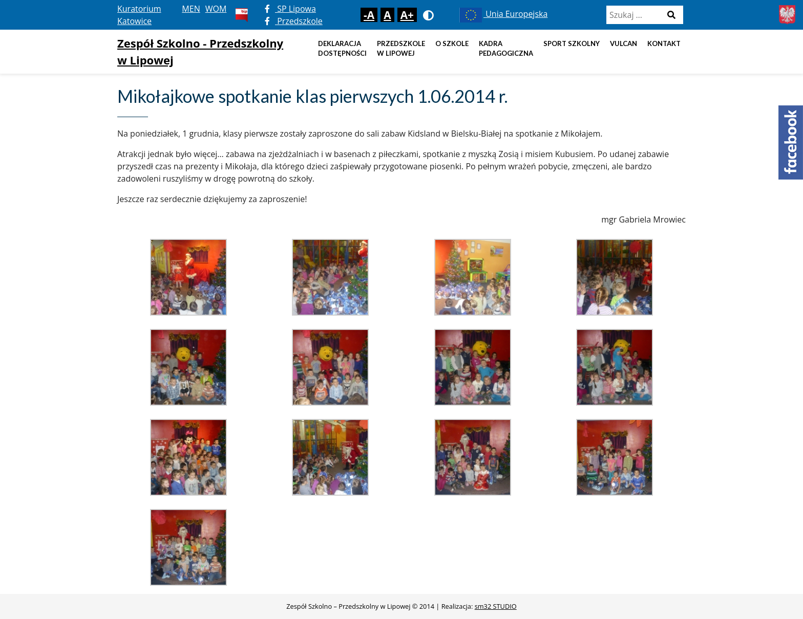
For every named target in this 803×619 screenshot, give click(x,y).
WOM (216, 8)
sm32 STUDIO (496, 606)
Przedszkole (294, 21)
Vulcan (623, 43)
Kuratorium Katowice (139, 15)
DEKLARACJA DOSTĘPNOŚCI (342, 48)
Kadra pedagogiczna (506, 48)
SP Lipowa (290, 8)
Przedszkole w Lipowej (401, 48)
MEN (191, 8)
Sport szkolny (571, 43)
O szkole (452, 43)
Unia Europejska (502, 13)
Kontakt (664, 43)
